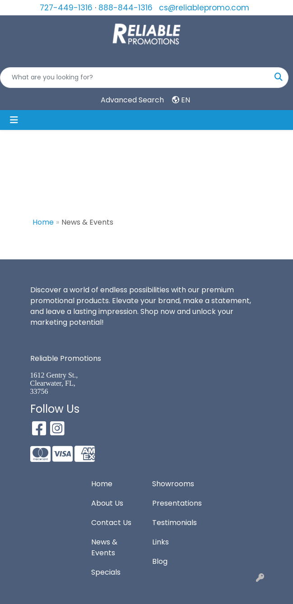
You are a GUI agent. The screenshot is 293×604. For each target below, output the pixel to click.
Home (43, 222)
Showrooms (173, 484)
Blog (159, 561)
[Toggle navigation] (14, 120)
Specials (106, 572)
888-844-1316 (125, 7)
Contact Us (111, 522)
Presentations (177, 503)
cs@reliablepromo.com (204, 7)
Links (160, 542)
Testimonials (174, 522)
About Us (107, 503)
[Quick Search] (135, 77)
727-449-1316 (66, 7)
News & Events (104, 547)
